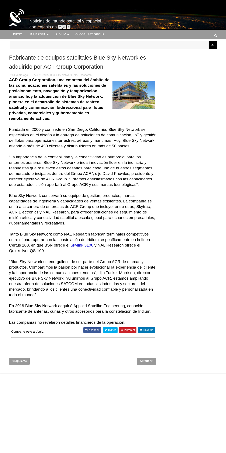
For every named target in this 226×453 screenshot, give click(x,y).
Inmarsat (37, 34)
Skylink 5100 (132, 280)
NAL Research (83, 98)
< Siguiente (19, 405)
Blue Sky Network (61, 98)
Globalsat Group (89, 34)
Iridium (60, 34)
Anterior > (135, 405)
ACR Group (41, 98)
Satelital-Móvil (50, 13)
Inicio (17, 34)
